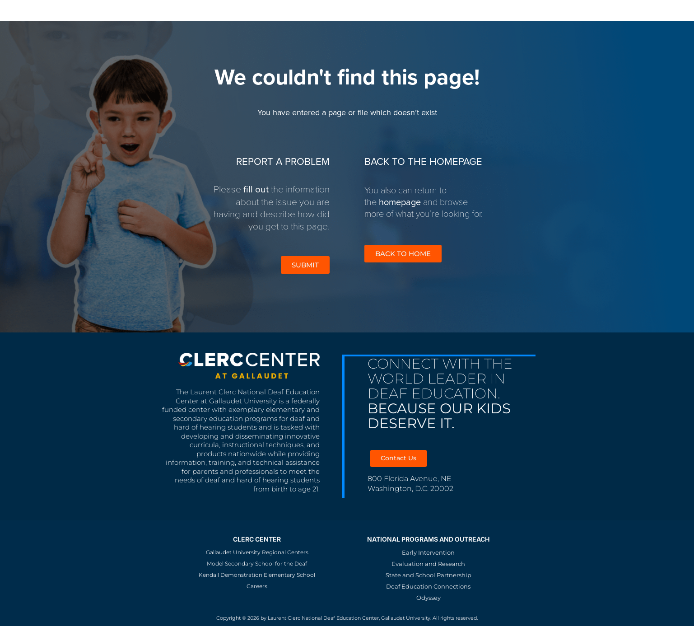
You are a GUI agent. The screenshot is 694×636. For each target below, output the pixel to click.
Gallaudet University (98, 10)
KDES (200, 10)
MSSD (166, 10)
